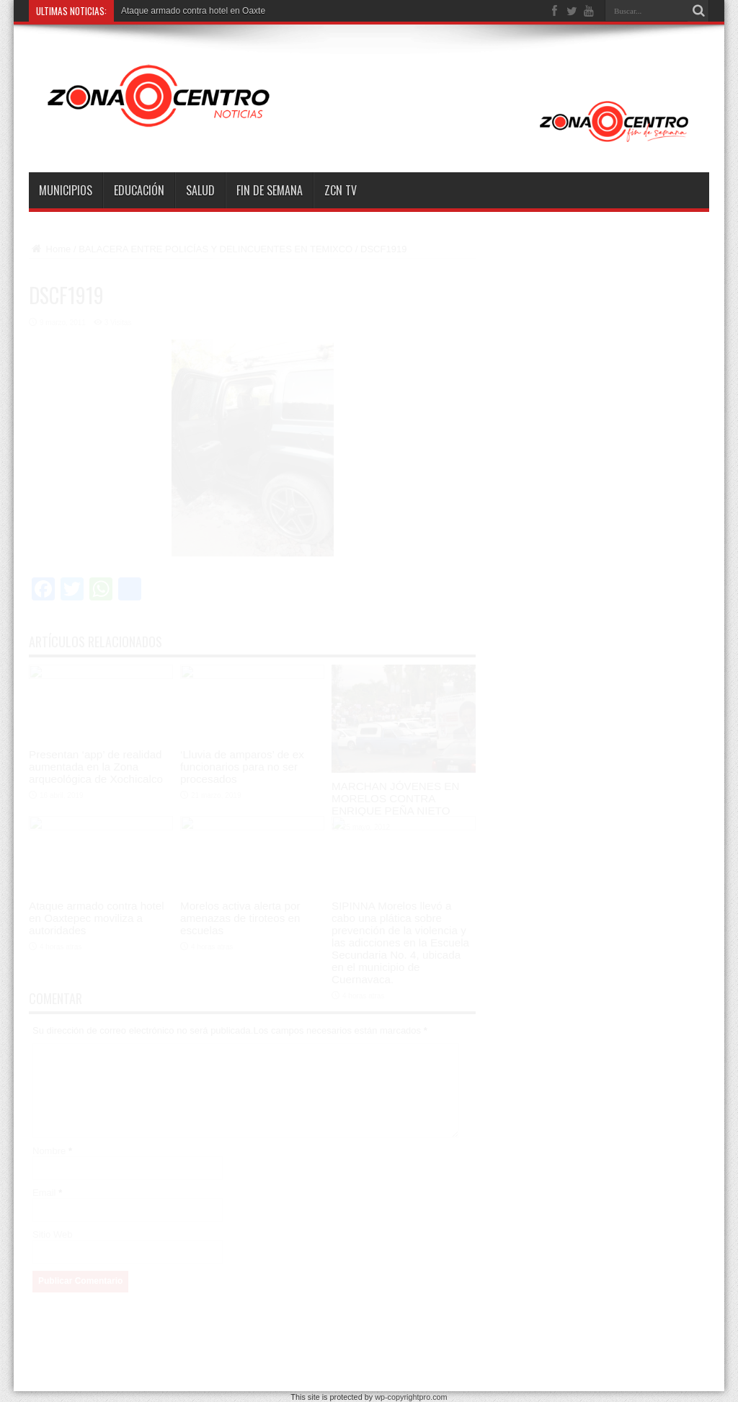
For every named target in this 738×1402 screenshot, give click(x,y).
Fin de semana (269, 190)
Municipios (65, 190)
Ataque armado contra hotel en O (185, 11)
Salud (200, 190)
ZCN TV (340, 190)
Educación (139, 190)
